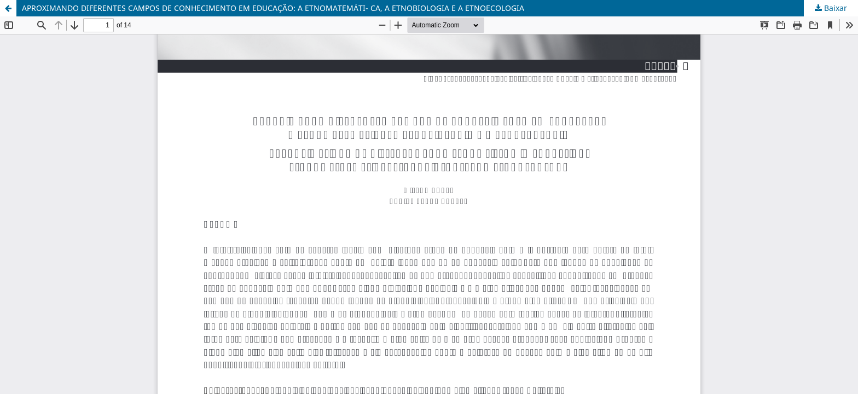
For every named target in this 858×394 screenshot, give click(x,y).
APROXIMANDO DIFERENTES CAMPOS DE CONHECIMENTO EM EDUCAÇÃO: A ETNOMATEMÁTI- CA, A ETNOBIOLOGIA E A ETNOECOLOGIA (273, 8)
